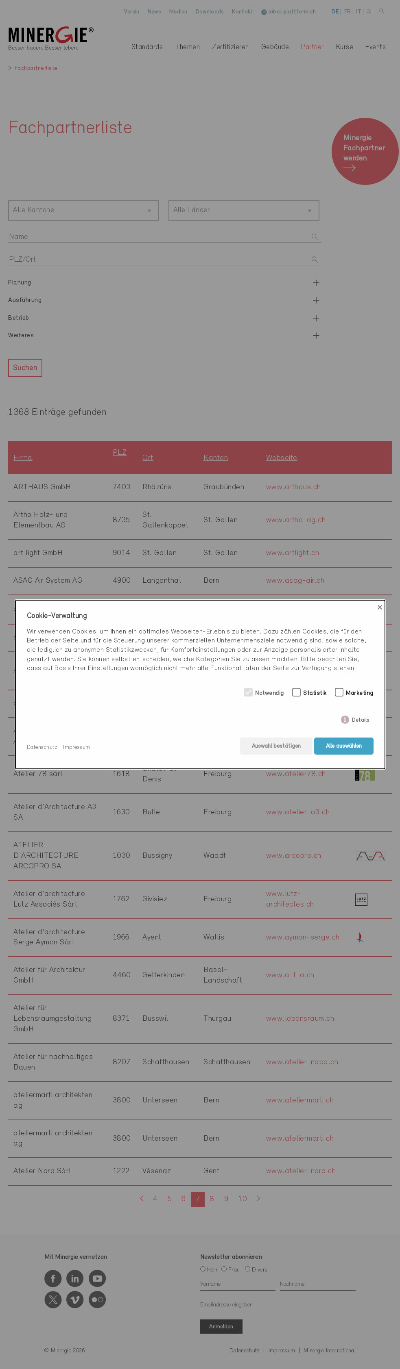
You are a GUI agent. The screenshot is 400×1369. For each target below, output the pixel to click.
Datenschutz (42, 747)
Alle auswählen (344, 747)
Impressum (76, 747)
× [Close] (380, 609)
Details (360, 719)
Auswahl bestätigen (275, 747)
